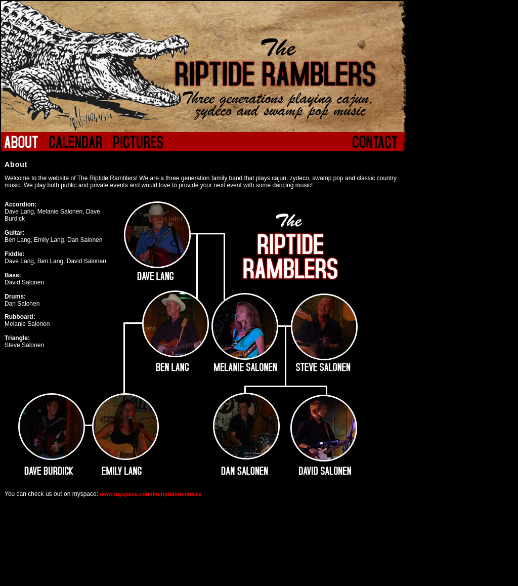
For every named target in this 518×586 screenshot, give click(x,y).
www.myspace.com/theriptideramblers (149, 494)
